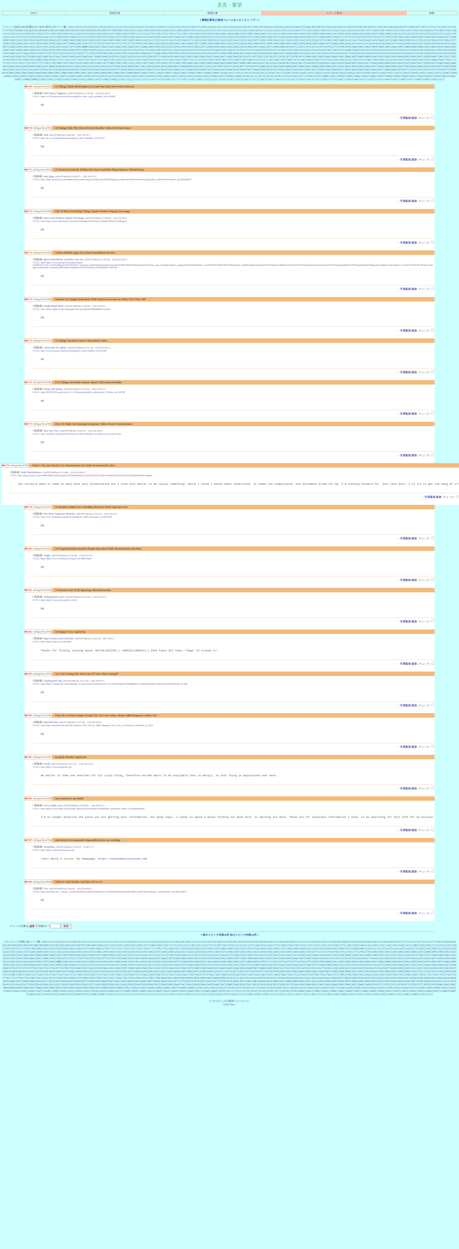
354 (433, 40)
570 (39, 53)
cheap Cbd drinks (53, 393)
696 (414, 56)
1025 (342, 72)
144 (414, 30)
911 (12, 69)
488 (407, 46)
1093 (428, 76)
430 (25, 46)
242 (151, 36)
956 (308, 69)
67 (406, 26)
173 (151, 33)
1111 (128, 79)
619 (361, 53)
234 (98, 36)
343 (361, 40)
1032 (398, 72)
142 (401, 30)
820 (321, 63)
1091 (412, 76)
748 (302, 59)
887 (308, 66)
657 (157, 56)
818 (308, 63)
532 (243, 49)
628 (420, 53)
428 (12, 46)
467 (269, 46)
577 (85, 53)
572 (52, 53)
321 (216, 40)
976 (440, 69)
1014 (255, 72)
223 (25, 36)
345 (374, 40)
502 (45, 49)
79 (15, 30)
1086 (372, 76)
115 (224, 30)
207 (374, 33)
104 (152, 30)
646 (85, 56)
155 (32, 33)
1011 (231, 72)
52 (328, 26)
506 (72, 49)
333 (295, 40)
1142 (370, 79)
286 (440, 36)
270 (335, 36)
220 (6, 36)
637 (25, 56)
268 (322, 36)
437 (71, 46)
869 (190, 66)
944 (229, 69)
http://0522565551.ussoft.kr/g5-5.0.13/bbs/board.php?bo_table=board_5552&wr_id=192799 (83, 396)
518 (151, 49)
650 (111, 56)
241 (144, 36)
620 (368, 53)
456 (196, 46)
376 (124, 43)
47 (302, 26)
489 (414, 46)
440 (91, 46)
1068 (229, 76)
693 (394, 56)
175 (164, 33)
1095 (444, 76)
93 (88, 30)
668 (230, 56)
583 (124, 53)
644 (71, 56)
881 (269, 66)
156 (39, 33)
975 (433, 69)
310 (144, 40)
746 (289, 59)
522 (177, 49)
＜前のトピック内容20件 (214, 946)
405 (315, 43)
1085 (364, 76)
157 (45, 33)
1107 (96, 79)
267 (315, 36)
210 (394, 33)
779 (52, 63)
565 (6, 53)
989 (71, 72)
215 (427, 33)
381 (157, 43)
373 (105, 43)
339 (335, 40)
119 (250, 30)
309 (137, 40)
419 (407, 43)
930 (137, 69)
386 (190, 43)
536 (269, 49)
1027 (358, 72)
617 (348, 53)
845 (32, 66)
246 (177, 36)
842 (12, 66)
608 (289, 53)
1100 (42, 79)
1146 (401, 79)
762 (394, 59)
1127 (252, 79)
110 (191, 30)
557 (407, 49)
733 (203, 59)
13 (125, 26)
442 (104, 46)
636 (19, 56)
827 (368, 63)
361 (25, 43)
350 (407, 40)
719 (111, 59)
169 (124, 33)
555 (394, 49)
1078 (309, 76)
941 (210, 69)
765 (414, 59)
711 (58, 59)
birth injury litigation (55, 93)
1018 (286, 72)
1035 (421, 72)
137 (368, 30)
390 (216, 43)
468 (276, 46)
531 (236, 49)
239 (131, 36)
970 (401, 69)
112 (204, 30)
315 (177, 40)
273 (355, 36)
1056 (134, 76)
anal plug (49, 177)
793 (144, 63)
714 (78, 59)
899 (387, 66)
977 (446, 69)
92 (83, 30)
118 (243, 30)
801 (197, 63)
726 (157, 59)
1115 (159, 79)
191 (269, 33)
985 (44, 72)
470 (289, 46)
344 (368, 40)
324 (236, 40)
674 (269, 56)
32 (224, 26)
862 (144, 66)
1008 (207, 72)
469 (282, 46)
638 (32, 56)
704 (12, 59)
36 (245, 26)
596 (210, 53)
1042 (23, 76)
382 (164, 43)
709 (45, 59)
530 (229, 49)
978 (453, 69)
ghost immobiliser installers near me (63, 261)
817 (302, 63)
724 (144, 59)
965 (368, 69)
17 (145, 26)
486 (394, 46)
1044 (39, 76)
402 (295, 43)
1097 (18, 79)
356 (446, 40)
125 (289, 30)
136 (361, 30)
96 (104, 30)
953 (289, 69)
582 (118, 53)
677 (289, 56)
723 (137, 59)
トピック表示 (334, 12)
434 (52, 46)
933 (157, 69)
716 (91, 59)
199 (322, 33)
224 (32, 36)
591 (177, 53)
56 (349, 26)
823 (341, 63)
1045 (47, 76)
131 (328, 30)
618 (354, 53)
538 (282, 49)
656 (151, 56)
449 (151, 46)
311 (151, 40)
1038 (445, 72)
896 (368, 66)
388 (203, 43)
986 (51, 72)
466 (262, 46)
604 (262, 53)
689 (368, 56)
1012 (239, 72)
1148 (417, 79)
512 (111, 49)
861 (137, 66)
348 (394, 40)
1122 (213, 79)
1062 (182, 76)
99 (119, 30)
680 (308, 56)
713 (71, 59)
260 (269, 36)
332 (289, 40)
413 (368, 43)
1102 (57, 79)
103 (145, 30)
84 (41, 30)
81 (25, 30)
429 (19, 46)
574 (65, 53)
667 (223, 56)
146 (427, 30)
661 (183, 56)
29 (208, 26)
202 (341, 33)
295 (45, 40)
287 (447, 36)
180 (197, 33)
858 (118, 66)
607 (282, 53)
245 (170, 36)
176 (170, 33)
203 (348, 33)
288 (453, 36)
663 (196, 56)
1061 (174, 76)
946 (243, 69)
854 (91, 66)
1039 (453, 72)
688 (361, 56)
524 (190, 49)
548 (348, 49)
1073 (269, 76)
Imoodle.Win (51, 730)
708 (39, 59)
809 (249, 63)
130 (322, 30)
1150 (433, 79)
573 (58, 53)
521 (170, 49)
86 (51, 30)
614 (328, 53)
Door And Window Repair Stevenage (64, 219)
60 (370, 26)
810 (256, 63)
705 (19, 59)
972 (414, 69)
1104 (73, 79)
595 (203, 53)
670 (243, 56)
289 (6, 40)
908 (447, 66)
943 (223, 69)
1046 (55, 76)
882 (276, 66)
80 (20, 30)
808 (243, 63)
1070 (245, 76)
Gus (46, 899)
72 (432, 26)
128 (309, 30)
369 (78, 43)
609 (295, 53)
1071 (253, 76)
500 (32, 49)
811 (262, 63)
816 (295, 63)
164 (91, 33)
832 (401, 63)
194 (289, 33)
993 (97, 72)
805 (223, 63)
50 (318, 26)
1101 (49, 79)
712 (65, 59)
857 (111, 66)
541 (302, 49)
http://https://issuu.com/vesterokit (56, 649)
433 (45, 46)
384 (177, 43)
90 (72, 30)
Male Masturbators (31, 477)
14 (130, 26)
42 (276, 26)
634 (6, 56)
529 (223, 49)
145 (421, 30)
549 (354, 49)
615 (335, 53)
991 (84, 72)
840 (453, 63)
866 (170, 66)
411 (355, 43)
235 (104, 36)
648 (98, 56)
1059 (158, 76)
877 (243, 66)
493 (440, 46)
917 (52, 69)
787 (105, 63)
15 (135, 26)
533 (249, 49)
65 (396, 26)
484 (381, 46)
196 (302, 33)
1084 (356, 76)
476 (328, 46)
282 (414, 36)
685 (341, 56)
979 (5, 72)
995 (110, 72)
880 (262, 66)
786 (98, 63)
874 (223, 66)
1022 (318, 72)
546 (335, 49)
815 (289, 63)
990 (77, 72)
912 (19, 69)
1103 (65, 79)
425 (446, 43)
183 (216, 33)
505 (65, 49)
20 (161, 26)
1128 (260, 79)
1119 (190, 79)
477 (335, 46)
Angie (47, 562)
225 (39, 36)
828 (374, 63)
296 (52, 40)
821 (328, 63)
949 (262, 69)
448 (144, 46)
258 (256, 36)
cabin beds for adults (55, 351)
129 (315, 30)
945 (236, 69)
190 (262, 33)
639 (39, 56)
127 (302, 30)
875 (230, 66)
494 (447, 46)
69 (417, 26)
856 (104, 66)
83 (36, 30)
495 (453, 46)
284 (427, 36)
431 (32, 46)
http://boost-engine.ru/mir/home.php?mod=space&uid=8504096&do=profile (76, 312)
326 (249, 40)
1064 (198, 76)
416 (387, 43)
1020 (302, 72)
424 (440, 43)
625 (401, 53)
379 (144, 43)
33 (229, 26)
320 (210, 40)
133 (342, 30)
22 (172, 26)
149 (447, 30)
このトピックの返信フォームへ (228, 1012)
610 (302, 53)
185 (230, 33)
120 (256, 30)
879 (256, 66)
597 (216, 53)
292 (25, 40)
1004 (175, 72)
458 (210, 46)
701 (447, 56)
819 (315, 63)
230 (71, 36)
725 (151, 59)
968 (387, 69)
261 (276, 36)
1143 (378, 79)
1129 (268, 79)
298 (65, 40)
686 (348, 56)
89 (67, 30)
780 (58, 63)
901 (401, 66)
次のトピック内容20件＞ (244, 946)
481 (361, 46)
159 (58, 33)
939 (196, 69)
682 (322, 56)
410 (348, 43)
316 (183, 40)
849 (58, 66)
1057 (142, 76)
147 (434, 30)
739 (243, 59)
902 (407, 66)
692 (387, 56)
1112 (135, 79)
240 (137, 36)
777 (39, 63)
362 (32, 43)
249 (196, 36)
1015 (263, 72)
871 (203, 66)
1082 (340, 76)
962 (348, 69)
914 (32, 69)
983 (31, 72)
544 (321, 49)
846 (39, 66)
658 (164, 56)
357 (453, 40)
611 (308, 53)
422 (427, 43)
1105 (81, 79)
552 (374, 49)
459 (216, 46)
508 (85, 49)
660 (177, 56)
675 (276, 56)
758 (368, 59)
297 (58, 40)
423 (433, 43)
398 (269, 43)
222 (19, 36)
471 (295, 46)
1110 (120, 79)
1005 (183, 72)
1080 (325, 76)
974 (427, 69)
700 (440, 56)
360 (19, 43)
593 (190, 53)
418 (401, 43)
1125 (237, 79)
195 (295, 33)
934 (164, 69)
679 (302, 56)
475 (322, 46)
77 (4, 30)
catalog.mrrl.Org (53, 688)
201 (335, 33)
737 (229, 59)
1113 (143, 79)
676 (282, 56)
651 (118, 56)
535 (262, 49)
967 (381, 69)
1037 (437, 72)
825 (354, 63)
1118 (182, 79)
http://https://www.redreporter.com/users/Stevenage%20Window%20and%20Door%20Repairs (84, 223)
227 (52, 36)
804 (216, 63)
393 (236, 43)
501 (39, 49)
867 (177, 66)
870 (196, 66)
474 (315, 46)
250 (203, 36)
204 (355, 33)
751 (321, 59)
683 (328, 56)
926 (111, 69)
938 (190, 69)
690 (374, 56)
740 (249, 59)
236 (111, 36)
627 (414, 53)
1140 (354, 79)
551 (368, 49)
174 (157, 33)
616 (341, 53)
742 (262, 59)
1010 (223, 72)
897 (374, 66)
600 (236, 53)
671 (249, 56)
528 (216, 49)
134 (348, 30)
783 (78, 63)
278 (387, 36)
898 (381, 66)
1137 (331, 79)
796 (164, 63)
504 (58, 49)
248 (190, 36)
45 (292, 26)
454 (183, 46)
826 (361, 63)
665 (210, 56)
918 (58, 69)
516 (137, 49)
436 (65, 46)
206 (368, 33)
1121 (205, 79)
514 (124, 49)
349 (401, 40)
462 (236, 46)
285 (433, 36)
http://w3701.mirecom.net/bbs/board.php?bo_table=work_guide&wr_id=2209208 (78, 96)
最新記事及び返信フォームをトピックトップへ (229, 19)
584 (131, 53)
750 (315, 59)
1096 (452, 76)
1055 (126, 76)
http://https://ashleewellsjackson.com (57, 860)
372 (98, 43)
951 (276, 69)
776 (32, 63)
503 (52, 49)
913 (25, 69)
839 (446, 63)
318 (196, 40)
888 (315, 66)
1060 (166, 76)
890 (328, 66)
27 (198, 26)
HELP (33, 12)
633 (453, 53)
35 (239, 26)
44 (286, 26)
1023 (326, 72)
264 (295, 36)
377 (131, 43)
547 (341, 49)
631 (440, 53)
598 (223, 53)
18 (151, 26)
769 (440, 59)
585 (137, 53)
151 (6, 33)
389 (210, 43)
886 (302, 66)
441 (98, 46)
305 (111, 40)
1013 (247, 72)
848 (52, 66)
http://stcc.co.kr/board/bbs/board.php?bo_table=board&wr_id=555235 (73, 138)
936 (177, 69)
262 (282, 36)
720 (118, 59)
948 (256, 69)
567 (19, 53)
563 (446, 49)
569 (32, 53)
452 (170, 46)
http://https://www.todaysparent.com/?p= (59, 607)
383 (170, 43)
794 (151, 63)
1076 (293, 76)
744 (276, 59)
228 (58, 36)
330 (276, 40)
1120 (197, 79)
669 (236, 56)
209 (387, 33)
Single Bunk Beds (53, 308)
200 (328, 33)
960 (335, 69)
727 (164, 59)
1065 (206, 76)
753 (335, 59)
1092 (420, 76)
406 (322, 43)
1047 (63, 76)
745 (282, 59)
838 (440, 63)
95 (98, 30)
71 (427, 26)
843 (19, 66)
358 (6, 43)
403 (302, 43)
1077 (301, 76)
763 (401, 59)
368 (72, 43)
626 (407, 53)
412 (361, 43)
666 (216, 56)
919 (65, 69)
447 (137, 46)
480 (355, 46)
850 (65, 66)
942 (216, 69)
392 (230, 43)
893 (348, 66)
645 (78, 56)
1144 (386, 79)
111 (198, 30)
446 (131, 46)
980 (11, 72)
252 (216, 36)
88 (62, 30)
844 (25, 66)
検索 (431, 12)
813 (276, 63)
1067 (221, 76)
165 (98, 33)
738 (236, 59)
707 (32, 59)
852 (78, 66)
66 (401, 26)
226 (45, 36)
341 (348, 40)
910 (6, 69)
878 (249, 66)
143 (407, 30)
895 (361, 66)
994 (104, 72)
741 (256, 59)
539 (289, 49)
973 (420, 69)
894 (355, 66)
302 (91, 40)
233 (91, 36)
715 (85, 59)
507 (78, 49)
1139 (346, 79)
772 (6, 63)
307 (124, 40)
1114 (151, 79)
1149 (425, 79)
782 (72, 63)
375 (118, 43)
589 (164, 53)
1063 (190, 76)
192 (276, 33)
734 (210, 59)
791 (131, 63)
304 (105, 40)
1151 (440, 79)
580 (105, 53)
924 (98, 69)
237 (118, 36)
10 (109, 26)
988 (64, 72)
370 (85, 43)
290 (12, 40)
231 (78, 36)
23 (177, 26)
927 (118, 69)
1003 (167, 72)
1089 (396, 76)
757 (361, 59)
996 (117, 72)
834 (414, 63)
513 (118, 49)
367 (65, 43)
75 (448, 26)
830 (387, 63)
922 (85, 69)
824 (348, 63)
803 (210, 63)
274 (361, 36)
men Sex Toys (51, 435)
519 (157, 49)
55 (344, 26)
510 (98, 49)
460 (223, 46)
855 (98, 66)
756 (354, 59)
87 (57, 30)
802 (203, 63)
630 (433, 53)
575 (72, 53)
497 (12, 49)
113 (211, 30)
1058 (150, 76)
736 (223, 59)
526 (203, 49)
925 (104, 69)
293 (32, 40)
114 (217, 30)
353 (427, 40)
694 (401, 56)
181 (203, 33)
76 (453, 26)
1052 (102, 76)
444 (118, 46)
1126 (244, 79)
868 (183, 66)
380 (151, 43)
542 (308, 49)
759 (374, 59)
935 (170, 69)
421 (420, 43)
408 (335, 43)
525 (196, 49)
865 (164, 66)
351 (414, 40)
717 (98, 59)
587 (151, 53)
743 (269, 59)
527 (210, 49)
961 (341, 69)
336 (315, 40)
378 (137, 43)
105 (158, 30)
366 (58, 43)
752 (328, 59)
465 (256, 46)
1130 (276, 79)
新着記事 (212, 12)
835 (420, 63)
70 (422, 26)
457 (203, 46)
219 (453, 33)
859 (124, 66)
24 (182, 26)
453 (177, 46)
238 (124, 36)
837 (433, 63)
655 (144, 56)
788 (111, 63)
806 (230, 63)
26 (192, 26)
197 (308, 33)
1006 (191, 72)
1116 (166, 79)
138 (374, 30)
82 (31, 30)
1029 (374, 72)
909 (453, 66)
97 (109, 30)
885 (295, 66)
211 (401, 33)
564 (453, 49)
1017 (278, 72)
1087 (380, 76)
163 (85, 33)
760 (381, 59)
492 (433, 46)
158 (52, 33)
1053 (110, 76)
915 (39, 69)
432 (39, 46)
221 (12, 36)
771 (453, 59)
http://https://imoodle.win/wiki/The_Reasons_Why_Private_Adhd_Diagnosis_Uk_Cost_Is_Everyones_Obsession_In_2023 (97, 734)
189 (256, 33)
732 (196, 59)
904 (420, 66)
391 (223, 43)
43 (281, 26)
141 (394, 30)
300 (78, 40)
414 (374, 43)
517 (144, 49)
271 (341, 36)
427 (6, 46)
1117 (174, 79)
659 (170, 56)
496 (6, 49)
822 (335, 63)
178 (183, 33)
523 (183, 49)
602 (249, 53)
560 (427, 49)
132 (335, 30)
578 (91, 53)
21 (166, 26)
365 (52, 43)
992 (90, 72)
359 (12, 43)
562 (440, 49)
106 (165, 30)
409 (341, 43)
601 (243, 53)
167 (111, 33)
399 (276, 43)
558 (414, 49)
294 (39, 40)
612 (315, 53)
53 (333, 26)
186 (236, 33)
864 (157, 66)
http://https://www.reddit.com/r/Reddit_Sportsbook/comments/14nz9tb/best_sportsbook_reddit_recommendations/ (93, 818)
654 (137, 56)
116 (230, 30)
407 (328, 43)
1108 (104, 79)
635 (12, 56)
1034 (414, 72)
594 (197, 53)
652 (124, 56)
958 (321, 69)
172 (144, 33)
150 (453, 30)
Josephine (49, 857)
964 (361, 69)
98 (114, 30)
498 (19, 49)
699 (433, 56)
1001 (152, 72)
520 (164, 49)
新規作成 (114, 12)
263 (289, 36)
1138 (339, 79)
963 (354, 69)
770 (446, 59)
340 (341, 40)
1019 (294, 72)
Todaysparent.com (54, 604)
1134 (307, 79)
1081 (333, 76)
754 (341, 59)
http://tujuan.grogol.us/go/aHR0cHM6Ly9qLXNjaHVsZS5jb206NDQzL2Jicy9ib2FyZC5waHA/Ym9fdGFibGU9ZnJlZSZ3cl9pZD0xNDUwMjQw (85, 481)
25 (187, 26)
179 (190, 33)
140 (388, 30)
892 (341, 66)
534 (256, 49)
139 (381, 30)
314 (170, 40)
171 (137, 33)
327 (256, 40)
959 (328, 69)
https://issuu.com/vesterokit (59, 646)
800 (190, 63)
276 (374, 36)
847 (45, 66)
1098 (26, 79)
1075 (285, 76)
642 (58, 56)
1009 (215, 72)
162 (78, 33)
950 (269, 69)
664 (203, 56)
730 (183, 59)
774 (19, 63)
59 (365, 26)
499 (25, 49)
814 (282, 63)
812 (269, 63)
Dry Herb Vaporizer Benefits (59, 519)
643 (65, 56)
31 (219, 26)
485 (387, 46)
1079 (317, 76)
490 (420, 46)
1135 (315, 79)
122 (269, 30)
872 (210, 66)
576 (78, 53)
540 (295, 49)
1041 (15, 76)
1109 (112, 79)
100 (126, 30)
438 (78, 46)
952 (282, 69)
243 (157, 36)
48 (307, 26)
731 (190, 59)
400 (282, 43)
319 (203, 40)
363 (39, 43)
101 (132, 30)
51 (323, 26)
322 (223, 40)
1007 (199, 72)
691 (381, 56)
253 (223, 36)
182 (210, 33)
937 (183, 69)
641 (52, 56)
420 (414, 43)
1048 (71, 76)
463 (243, 46)
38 (255, 26)
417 (394, 43)
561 (433, 49)
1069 (237, 76)
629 (427, 53)
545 (328, 49)
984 (38, 72)
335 (308, 40)
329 (269, 40)
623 (387, 53)
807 (236, 63)
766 (420, 59)
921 (78, 69)
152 (12, 33)
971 (407, 69)
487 (401, 46)
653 (131, 56)
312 (157, 40)
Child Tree (229, 1016)
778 (45, 63)
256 (243, 36)
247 (183, 36)
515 (131, 49)
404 (308, 43)
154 (25, 33)
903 (414, 66)
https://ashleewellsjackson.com (122, 870)
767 (427, 59)
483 (374, 46)
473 (308, 46)
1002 (159, 72)
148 (440, 30)
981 (18, 72)
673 (262, 56)
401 (289, 43)
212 (407, 33)
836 (427, 63)
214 (420, 33)
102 (139, 30)
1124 (229, 79)
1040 (7, 76)
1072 (261, 76)
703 (6, 59)
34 (234, 26)
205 (361, 33)
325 (243, 40)
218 (446, 33)
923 (91, 69)
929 (131, 69)
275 (368, 36)
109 (185, 30)
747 (295, 59)
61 (375, 26)
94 (93, 30)
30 (213, 26)
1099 (34, 79)
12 (119, 26)
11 (114, 26)
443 (111, 46)
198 (315, 33)
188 (249, 33)
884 (289, 66)
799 (183, 63)
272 (348, 36)
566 (12, 53)
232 (85, 36)
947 (249, 69)
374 (111, 43)
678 (295, 56)
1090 (404, 76)
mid (46, 135)
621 (374, 53)
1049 (79, 76)
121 (263, 30)
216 (433, 33)
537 (276, 49)
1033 (406, 72)
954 (295, 69)
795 (157, 63)
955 (302, 69)
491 (427, 46)
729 (177, 59)
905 (427, 66)
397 (262, 43)
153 (19, 33)
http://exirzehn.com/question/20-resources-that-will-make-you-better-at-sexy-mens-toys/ (81, 438)
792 (137, 63)
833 (407, 63)
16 (140, 26)
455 (190, 46)
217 (440, 33)
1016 (271, 72)
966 (374, 69)
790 (124, 63)
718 (104, 59)
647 (91, 56)
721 (124, 59)
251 (210, 36)
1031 (390, 72)
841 (6, 66)
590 (170, 53)
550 (361, 49)
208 (381, 33)
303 (98, 40)
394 (243, 43)
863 (151, 66)
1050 (86, 76)
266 (308, 36)
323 (229, 40)
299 (72, 40)
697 (420, 56)
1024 (334, 72)
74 (443, 26)
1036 (429, 72)
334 (302, 40)
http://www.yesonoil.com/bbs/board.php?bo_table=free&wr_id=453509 (73, 354)
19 (156, 26)
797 (170, 63)
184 (223, 33)
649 (104, 56)
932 (151, 69)
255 (236, 36)
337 (321, 40)
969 (394, 69)
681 (315, 56)
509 (91, 49)
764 (407, 59)
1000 (144, 72)
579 (98, 53)
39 (260, 26)
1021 (310, 72)
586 (144, 53)
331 (282, 40)
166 (105, 33)
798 (177, 63)
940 (203, 69)
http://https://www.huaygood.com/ (56, 776)
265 (302, 36)
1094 (436, 76)
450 (157, 46)
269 (328, 36)
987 (58, 72)
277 (381, 36)
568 (25, 53)
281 (407, 36)
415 (381, 43)
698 (427, 56)
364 (45, 43)
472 (302, 46)
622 (381, 53)
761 (387, 59)
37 (250, 26)
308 (131, 40)
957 (315, 69)
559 (420, 49)
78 (10, 30)
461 (230, 46)
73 (438, 26)
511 (105, 49)
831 (394, 63)
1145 (393, 79)
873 (216, 66)
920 (71, 69)
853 (85, 66)
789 (118, 63)
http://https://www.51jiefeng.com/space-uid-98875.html (66, 565)
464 (249, 46)
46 (297, 26)
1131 (284, 79)
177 (177, 33)
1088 (388, 76)
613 (321, 53)
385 (183, 43)
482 (368, 46)
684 (335, 56)
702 (453, 56)
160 (65, 33)
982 (25, 72)
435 (58, 46)
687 (355, 56)
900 (394, 66)
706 (25, 59)
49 (313, 26)
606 (276, 53)
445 (124, 46)
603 (256, 53)
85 (46, 30)
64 (391, 26)
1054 (118, 76)
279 (394, 36)
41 (271, 26)
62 (380, 26)
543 (315, 49)
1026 (350, 72)
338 (328, 40)
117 (237, 30)
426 (453, 43)
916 (45, 69)
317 (190, 40)
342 (354, 40)
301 (85, 40)
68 (412, 26)
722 (131, 59)
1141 (362, 79)
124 (282, 30)
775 (25, 63)
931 (144, 69)
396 (256, 43)
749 (308, 59)
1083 (348, 76)
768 (433, 59)
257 (249, 36)
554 (387, 49)
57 (354, 26)
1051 (94, 76)
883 (282, 66)
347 (387, 40)
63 (385, 26)
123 (276, 30)
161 (72, 33)
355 (440, 40)
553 (381, 49)
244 (164, 36)
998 (130, 72)
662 (190, 56)
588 (157, 53)
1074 (277, 76)
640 (45, 56)
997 (123, 72)
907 (440, 66)
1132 (292, 79)
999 (136, 72)
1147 (409, 79)
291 (19, 40)
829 (381, 63)
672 (256, 56)
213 (414, 33)
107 (172, 30)
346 (381, 40)
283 (420, 36)
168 (118, 33)
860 (131, 66)
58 (359, 26)
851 (71, 66)
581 (111, 53)
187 (243, 33)
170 (131, 33)
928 (124, 69)
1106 (89, 79)
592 (183, 53)
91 (78, 30)
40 (266, 26)
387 (197, 43)
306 (118, 40)
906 (433, 66)
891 (335, 66)
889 (322, 66)
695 (407, 56)
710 (52, 59)
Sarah (47, 773)
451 (164, 46)
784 (85, 63)
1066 (213, 76)
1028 (366, 72)
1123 (221, 79)
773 (12, 63)
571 (45, 53)
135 (355, 30)
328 (262, 40)
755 (348, 59)
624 (394, 53)
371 (91, 43)
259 (262, 36)
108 (178, 30)
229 (65, 36)
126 (296, 30)
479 (348, 46)
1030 (382, 72)
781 (65, 63)
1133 (299, 79)
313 (164, 40)
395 (249, 43)
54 (338, 26)
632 (446, 53)
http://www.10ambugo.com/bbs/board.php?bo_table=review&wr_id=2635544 (76, 523)
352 (420, 40)
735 (216, 59)
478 (341, 46)
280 (401, 36)
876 (236, 66)
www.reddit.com (53, 815)
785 (91, 63)
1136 (323, 79)
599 (230, 53)
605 (269, 53)
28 (203, 26)
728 (170, 59)
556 (401, 49)
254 (230, 36)
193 (282, 33)
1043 (31, 76)
